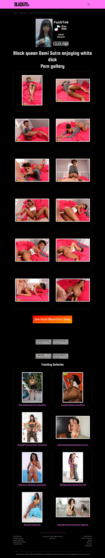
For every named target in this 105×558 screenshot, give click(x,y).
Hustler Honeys (18, 538)
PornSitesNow (20, 554)
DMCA (90, 540)
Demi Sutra (23, 13)
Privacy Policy (87, 536)
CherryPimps (17, 536)
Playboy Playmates (19, 542)
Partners (89, 544)
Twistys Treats (17, 544)
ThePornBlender (38, 554)
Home (15, 13)
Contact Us (88, 546)
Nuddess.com (49, 554)
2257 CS (89, 542)
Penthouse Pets (18, 540)
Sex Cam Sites (84, 554)
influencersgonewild (72, 554)
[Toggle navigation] (89, 4)
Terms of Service (87, 538)
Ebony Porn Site (60, 554)
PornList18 (29, 554)
